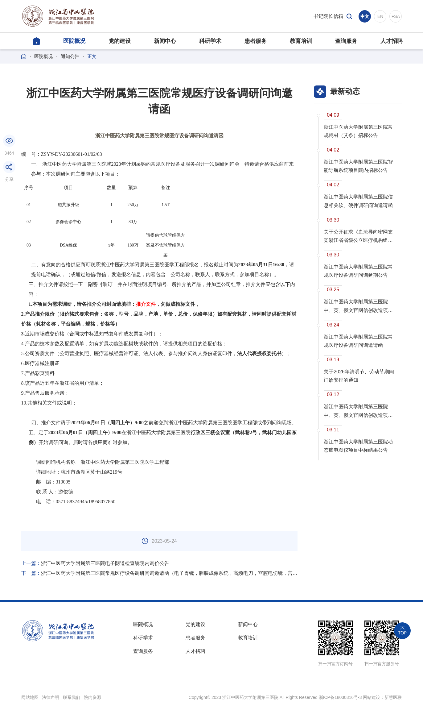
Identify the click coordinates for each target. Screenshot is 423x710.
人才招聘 (195, 651)
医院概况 (43, 56)
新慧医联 (393, 697)
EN (380, 16)
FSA (396, 16)
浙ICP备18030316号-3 (340, 697)
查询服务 (143, 651)
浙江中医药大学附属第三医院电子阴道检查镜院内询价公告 (95, 563)
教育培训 (248, 638)
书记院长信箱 (328, 16)
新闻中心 (248, 624)
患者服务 (195, 638)
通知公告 (70, 56)
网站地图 (30, 697)
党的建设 (195, 624)
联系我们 (71, 697)
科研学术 (143, 638)
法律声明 (50, 697)
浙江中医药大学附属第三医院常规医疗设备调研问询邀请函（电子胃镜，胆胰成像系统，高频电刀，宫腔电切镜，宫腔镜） (159, 573)
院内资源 (92, 697)
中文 (364, 16)
